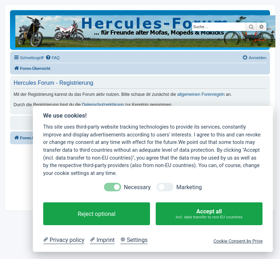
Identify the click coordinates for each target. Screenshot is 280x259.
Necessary (137, 187)
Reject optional (96, 214)
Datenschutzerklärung (103, 104)
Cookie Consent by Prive (237, 241)
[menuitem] (52, 57)
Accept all (209, 214)
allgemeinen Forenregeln (201, 94)
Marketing (189, 187)
